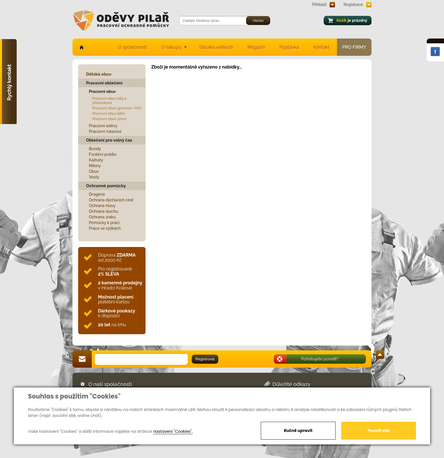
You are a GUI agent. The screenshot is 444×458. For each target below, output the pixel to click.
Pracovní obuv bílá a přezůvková (109, 100)
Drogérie (97, 194)
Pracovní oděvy (103, 125)
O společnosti (132, 47)
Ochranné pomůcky (106, 185)
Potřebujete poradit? (320, 359)
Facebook (435, 51)
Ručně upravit (298, 430)
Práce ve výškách (105, 228)
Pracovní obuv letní (108, 113)
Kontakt (321, 47)
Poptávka (289, 47)
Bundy (95, 148)
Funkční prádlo (102, 154)
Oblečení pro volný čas (109, 140)
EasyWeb (331, 446)
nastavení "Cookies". (173, 431)
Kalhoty (96, 160)
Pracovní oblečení (104, 83)
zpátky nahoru (380, 364)
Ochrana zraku (102, 217)
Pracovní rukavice (105, 131)
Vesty (94, 177)
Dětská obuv (98, 74)
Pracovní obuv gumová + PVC (117, 108)
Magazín (256, 47)
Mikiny (95, 165)
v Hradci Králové (120, 285)
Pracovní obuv (102, 91)
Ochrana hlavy (102, 205)
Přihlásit (319, 4)
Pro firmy (354, 47)
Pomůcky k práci (104, 222)
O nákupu (171, 47)
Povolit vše (378, 430)
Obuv (94, 171)
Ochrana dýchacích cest (111, 200)
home (81, 47)
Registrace (353, 4)
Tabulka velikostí (216, 47)
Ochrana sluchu (103, 211)
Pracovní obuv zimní (109, 119)
